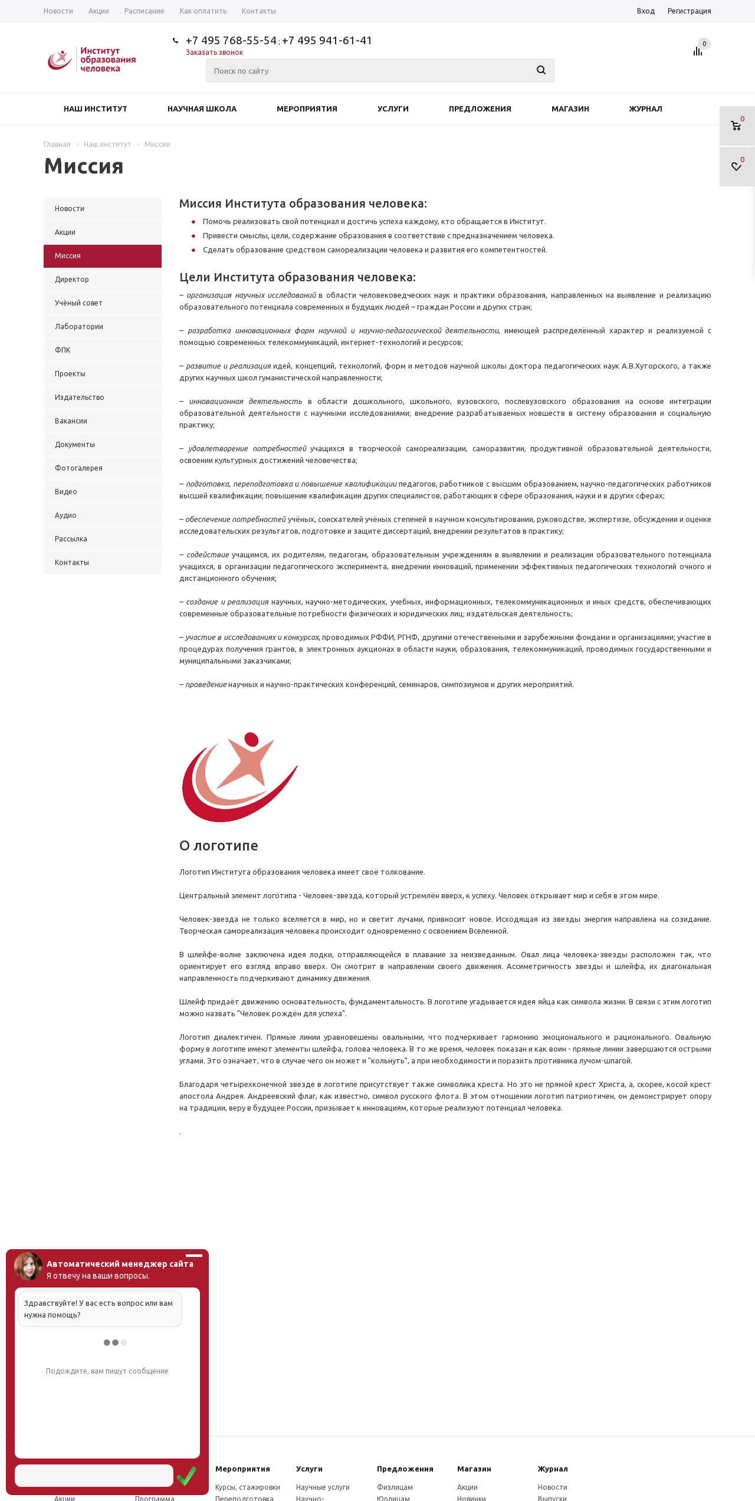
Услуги (393, 108)
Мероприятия (307, 108)
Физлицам (395, 1487)
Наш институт (95, 108)
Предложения (480, 108)
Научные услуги (323, 1487)
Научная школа (202, 108)
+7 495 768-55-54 (231, 40)
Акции (467, 1487)
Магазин (570, 108)
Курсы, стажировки (247, 1487)
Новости (552, 1487)
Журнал (645, 108)
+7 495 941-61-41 (327, 40)
